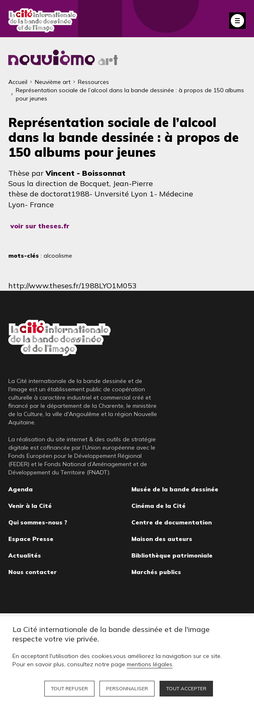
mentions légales (149, 664)
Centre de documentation (171, 522)
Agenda (20, 489)
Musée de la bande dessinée (174, 489)
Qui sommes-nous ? (37, 522)
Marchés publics (156, 572)
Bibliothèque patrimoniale (172, 555)
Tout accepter (186, 688)
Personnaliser (127, 688)
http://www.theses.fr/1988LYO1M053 (72, 285)
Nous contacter (32, 572)
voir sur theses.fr (39, 226)
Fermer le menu (237, 20)
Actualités (24, 555)
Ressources (93, 82)
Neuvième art (52, 82)
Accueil (17, 82)
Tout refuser (69, 688)
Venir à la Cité (30, 506)
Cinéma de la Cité (158, 506)
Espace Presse (30, 539)
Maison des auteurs (161, 539)
